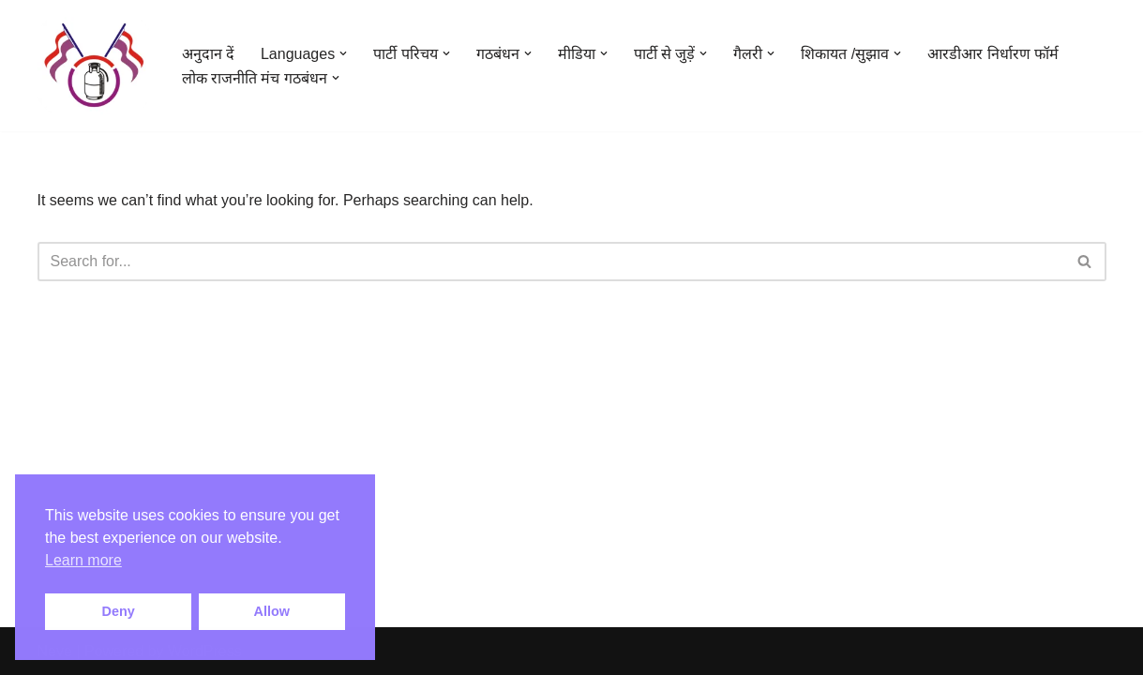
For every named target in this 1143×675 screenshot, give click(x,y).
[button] (343, 53)
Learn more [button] (83, 560)
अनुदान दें (208, 54)
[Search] (551, 261)
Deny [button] (118, 611)
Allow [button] (272, 611)
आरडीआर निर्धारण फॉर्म (993, 54)
